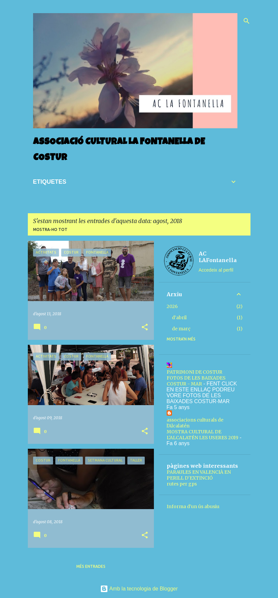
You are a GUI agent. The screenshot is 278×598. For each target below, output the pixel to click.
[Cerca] (246, 21)
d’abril (179, 317)
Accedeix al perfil (216, 270)
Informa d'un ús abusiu (193, 506)
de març (181, 329)
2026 (172, 306)
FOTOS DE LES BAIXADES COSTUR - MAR (196, 381)
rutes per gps (182, 484)
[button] (145, 327)
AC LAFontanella (218, 256)
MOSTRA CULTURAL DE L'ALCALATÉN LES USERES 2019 (202, 435)
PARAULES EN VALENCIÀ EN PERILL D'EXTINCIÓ (199, 475)
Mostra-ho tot (50, 229)
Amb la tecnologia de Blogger (139, 588)
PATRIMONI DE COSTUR (194, 372)
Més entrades (90, 566)
